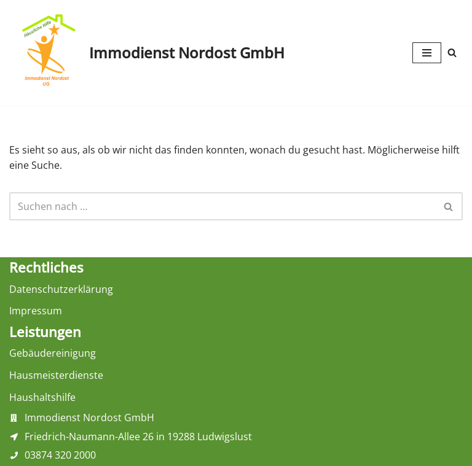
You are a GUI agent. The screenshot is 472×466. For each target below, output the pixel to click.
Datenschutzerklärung (61, 289)
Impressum (35, 310)
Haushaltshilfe (42, 397)
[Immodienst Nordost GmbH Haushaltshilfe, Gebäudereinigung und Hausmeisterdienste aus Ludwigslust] (147, 53)
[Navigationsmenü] (426, 52)
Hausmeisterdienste (56, 375)
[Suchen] (452, 52)
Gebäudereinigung (52, 353)
